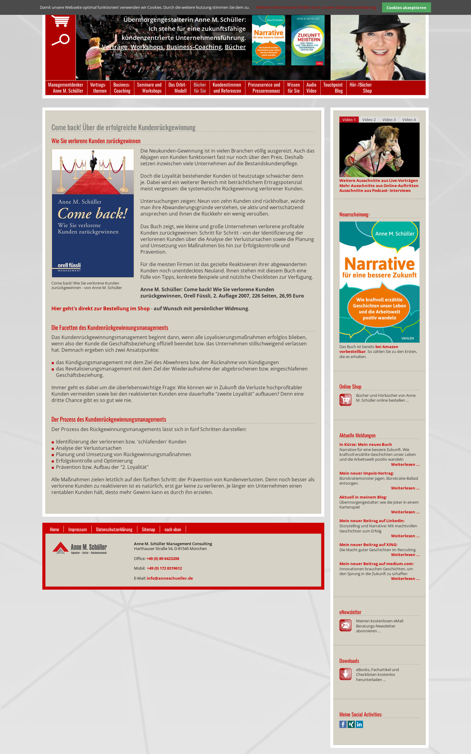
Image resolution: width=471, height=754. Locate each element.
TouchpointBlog (333, 87)
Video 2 (369, 119)
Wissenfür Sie (293, 87)
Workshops (147, 47)
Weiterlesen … (405, 464)
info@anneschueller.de (170, 578)
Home (54, 529)
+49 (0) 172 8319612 (164, 568)
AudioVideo (311, 87)
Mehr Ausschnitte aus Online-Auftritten (379, 185)
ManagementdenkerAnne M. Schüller (65, 87)
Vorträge (115, 47)
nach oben (173, 529)
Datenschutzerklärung (114, 529)
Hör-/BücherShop (361, 87)
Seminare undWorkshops (149, 87)
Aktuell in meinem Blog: (363, 497)
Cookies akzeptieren (407, 7)
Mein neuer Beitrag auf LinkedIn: (372, 520)
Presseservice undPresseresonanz (264, 87)
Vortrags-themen (98, 87)
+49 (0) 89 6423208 (162, 558)
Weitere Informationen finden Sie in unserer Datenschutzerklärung (316, 7)
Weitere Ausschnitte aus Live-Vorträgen (378, 180)
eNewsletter (350, 612)
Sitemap (148, 529)
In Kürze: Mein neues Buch (365, 444)
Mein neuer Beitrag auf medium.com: (376, 563)
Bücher (235, 47)
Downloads (349, 660)
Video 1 (349, 119)
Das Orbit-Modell (177, 87)
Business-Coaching (194, 47)
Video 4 (409, 119)
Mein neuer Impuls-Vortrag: (366, 473)
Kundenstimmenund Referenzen (227, 87)
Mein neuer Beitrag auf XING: (368, 544)
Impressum (77, 529)
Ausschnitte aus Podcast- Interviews (374, 190)
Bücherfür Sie (200, 87)
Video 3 (389, 119)
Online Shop (350, 386)
